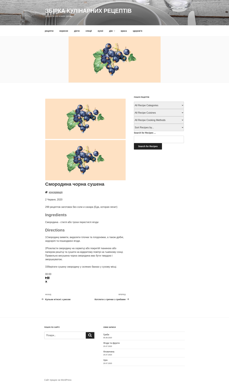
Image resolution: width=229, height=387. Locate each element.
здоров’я (137, 31)
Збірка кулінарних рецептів (88, 11)
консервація (55, 192)
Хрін (105, 360)
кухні (100, 31)
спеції (89, 31)
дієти (77, 31)
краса (124, 31)
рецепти (49, 31)
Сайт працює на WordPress (57, 380)
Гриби (106, 334)
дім (112, 31)
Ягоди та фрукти (111, 343)
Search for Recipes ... (145, 133)
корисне (64, 31)
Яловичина (108, 351)
